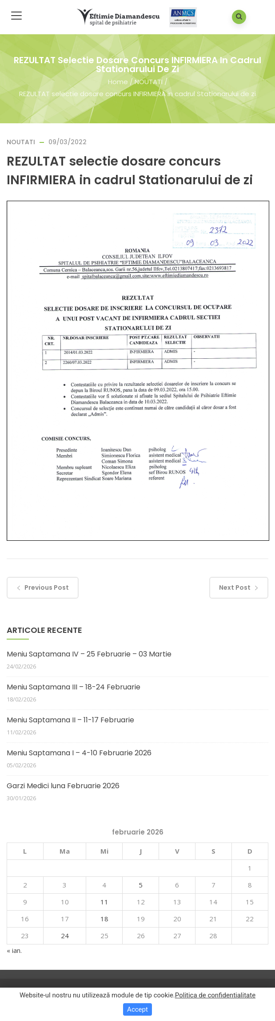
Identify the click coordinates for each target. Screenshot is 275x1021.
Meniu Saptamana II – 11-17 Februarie (70, 720)
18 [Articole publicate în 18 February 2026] (104, 918)
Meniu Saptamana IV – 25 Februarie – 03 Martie (89, 654)
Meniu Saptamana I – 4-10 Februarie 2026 (79, 753)
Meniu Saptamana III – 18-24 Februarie (73, 687)
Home (118, 81)
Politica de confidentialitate (215, 995)
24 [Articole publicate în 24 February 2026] (65, 935)
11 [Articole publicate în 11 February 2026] (104, 901)
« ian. (14, 950)
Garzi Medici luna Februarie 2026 (63, 786)
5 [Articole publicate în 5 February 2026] (141, 884)
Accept (137, 1009)
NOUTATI (149, 81)
